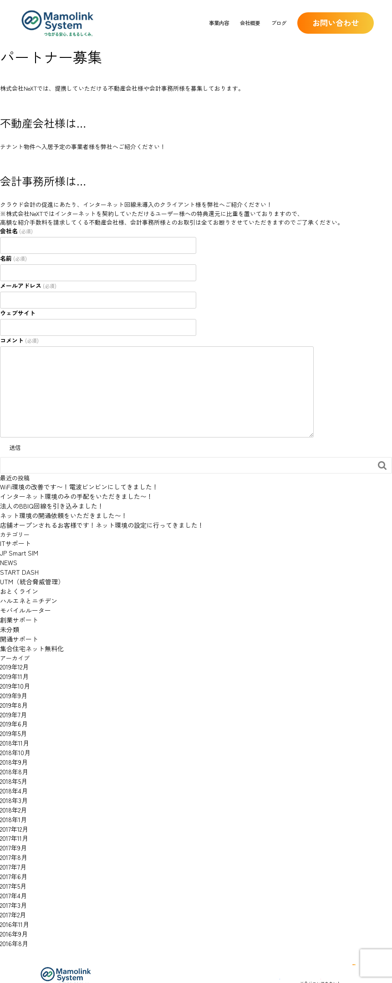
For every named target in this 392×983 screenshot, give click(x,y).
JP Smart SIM (18, 548)
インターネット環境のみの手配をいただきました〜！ (71, 495)
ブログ (278, 22)
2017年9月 (12, 822)
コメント (19, 340)
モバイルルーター (23, 601)
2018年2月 (12, 786)
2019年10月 (14, 672)
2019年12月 (13, 654)
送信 (15, 447)
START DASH (17, 566)
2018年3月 (12, 778)
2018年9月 (12, 742)
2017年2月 (12, 884)
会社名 (16, 230)
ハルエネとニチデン (26, 592)
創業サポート (18, 610)
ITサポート (14, 539)
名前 (13, 258)
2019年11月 (13, 663)
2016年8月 (13, 910)
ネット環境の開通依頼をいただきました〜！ (59, 513)
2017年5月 (12, 857)
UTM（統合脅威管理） (29, 575)
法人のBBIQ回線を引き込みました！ (48, 504)
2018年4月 (13, 769)
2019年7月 (12, 698)
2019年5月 (12, 716)
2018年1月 (12, 796)
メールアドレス (28, 285)
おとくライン (18, 584)
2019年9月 (12, 681)
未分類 (9, 619)
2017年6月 (12, 848)
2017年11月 (13, 813)
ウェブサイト (18, 313)
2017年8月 (12, 831)
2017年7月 (12, 839)
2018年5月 (12, 760)
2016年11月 (13, 893)
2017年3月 (12, 875)
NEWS (8, 557)
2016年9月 (12, 901)
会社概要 (250, 22)
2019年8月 (12, 689)
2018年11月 (13, 725)
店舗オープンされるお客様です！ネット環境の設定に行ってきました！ (94, 522)
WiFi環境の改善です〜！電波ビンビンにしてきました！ (73, 486)
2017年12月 (13, 804)
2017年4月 (12, 866)
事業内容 (219, 22)
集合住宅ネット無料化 (29, 637)
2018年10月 (14, 734)
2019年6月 (12, 707)
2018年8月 (13, 751)
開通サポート (18, 627)
